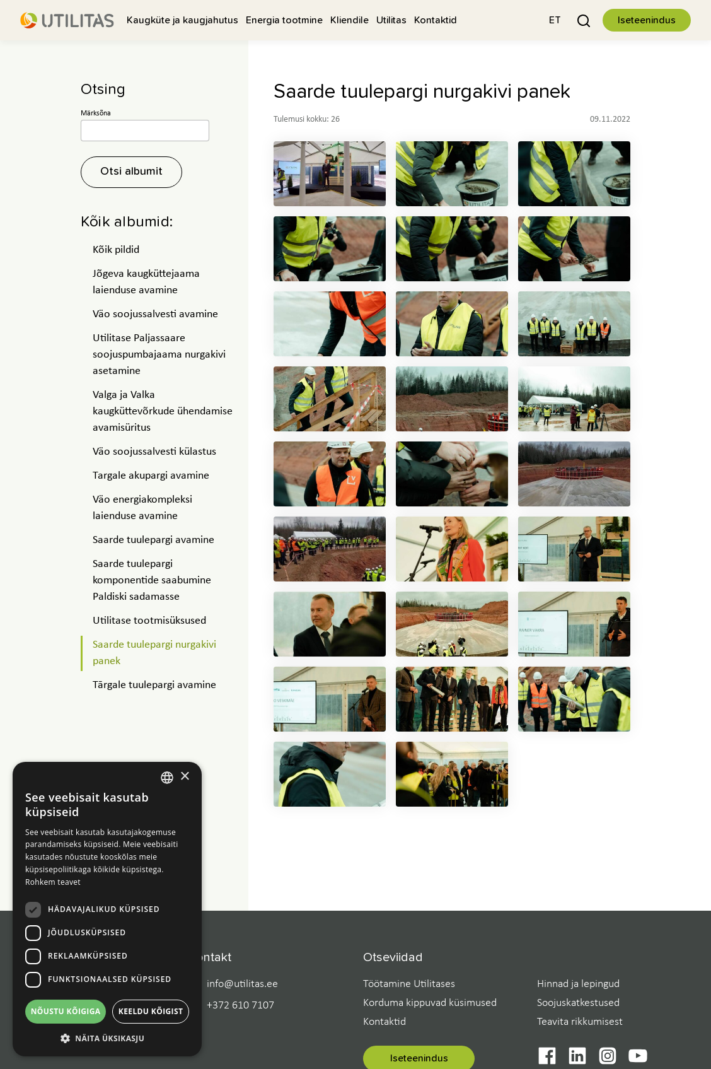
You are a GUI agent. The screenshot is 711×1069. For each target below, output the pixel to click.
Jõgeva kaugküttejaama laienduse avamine (146, 282)
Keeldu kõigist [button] (150, 1011)
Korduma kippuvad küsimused (430, 1003)
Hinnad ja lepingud (578, 984)
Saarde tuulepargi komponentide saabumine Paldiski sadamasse (152, 580)
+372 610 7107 (240, 1006)
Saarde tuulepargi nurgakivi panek (154, 653)
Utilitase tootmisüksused (149, 621)
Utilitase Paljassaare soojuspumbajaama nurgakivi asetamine (159, 354)
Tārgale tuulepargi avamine (154, 685)
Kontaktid (384, 1022)
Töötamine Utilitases (409, 984)
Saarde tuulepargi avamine (153, 540)
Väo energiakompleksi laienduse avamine (142, 508)
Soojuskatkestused (578, 1003)
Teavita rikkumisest (580, 1022)
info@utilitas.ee (242, 984)
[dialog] (107, 909)
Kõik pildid (116, 250)
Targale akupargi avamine (151, 476)
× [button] (184, 776)
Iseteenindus (647, 20)
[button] (555, 20)
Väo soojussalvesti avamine (155, 314)
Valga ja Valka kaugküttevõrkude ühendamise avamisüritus (163, 411)
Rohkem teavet (53, 882)
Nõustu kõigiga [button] (66, 1011)
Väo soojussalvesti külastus (154, 452)
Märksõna (96, 113)
